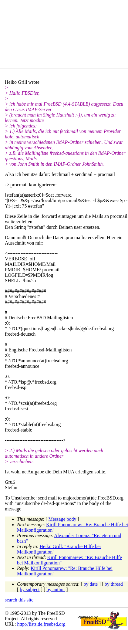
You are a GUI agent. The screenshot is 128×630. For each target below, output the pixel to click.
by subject (29, 589)
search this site (19, 599)
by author (55, 589)
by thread (114, 584)
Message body (62, 519)
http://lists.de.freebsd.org (41, 624)
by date (91, 584)
